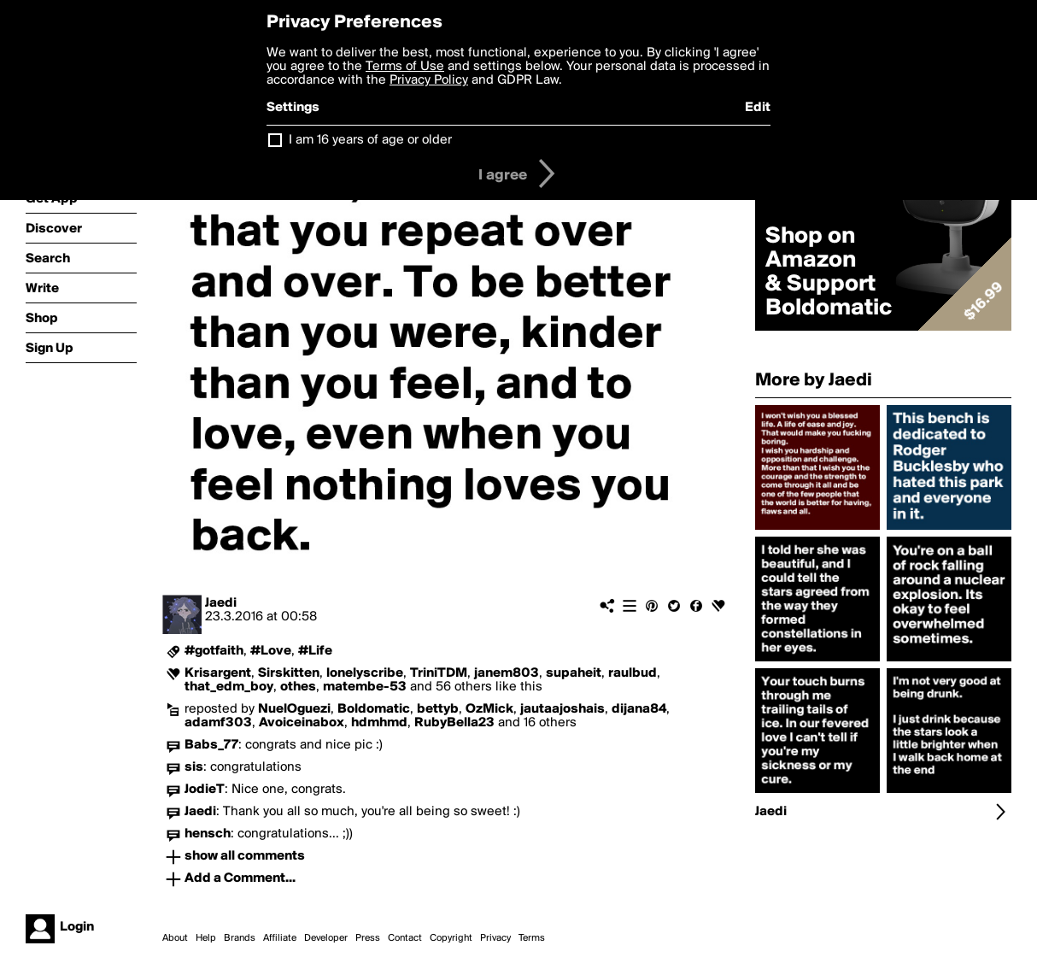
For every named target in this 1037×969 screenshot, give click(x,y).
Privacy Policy (429, 80)
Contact (405, 938)
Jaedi (221, 603)
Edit (757, 108)
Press (367, 938)
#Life (315, 651)
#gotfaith (214, 651)
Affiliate (279, 938)
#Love (270, 651)
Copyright (451, 938)
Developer (326, 938)
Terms (531, 938)
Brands (239, 938)
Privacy (495, 938)
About (175, 938)
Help (206, 938)
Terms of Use (405, 66)
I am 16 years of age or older (370, 140)
